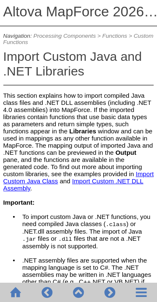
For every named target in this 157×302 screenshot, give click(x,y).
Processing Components (64, 36)
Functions (114, 36)
